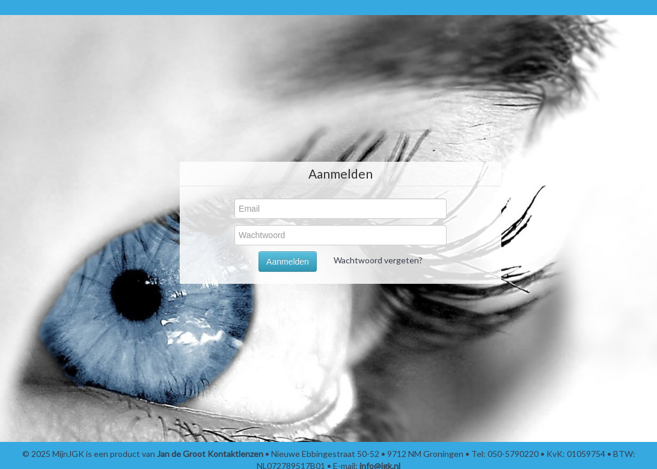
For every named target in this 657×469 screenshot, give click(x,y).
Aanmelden (287, 261)
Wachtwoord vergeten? (378, 260)
